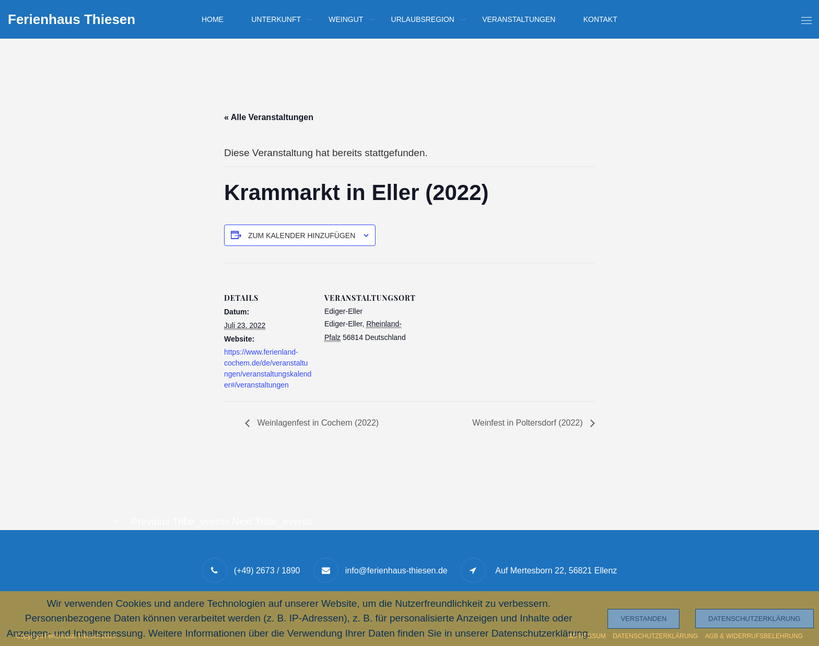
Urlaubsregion (422, 19)
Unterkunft (276, 19)
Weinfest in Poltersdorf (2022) (528, 422)
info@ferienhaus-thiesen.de (396, 570)
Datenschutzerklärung (754, 618)
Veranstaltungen (518, 19)
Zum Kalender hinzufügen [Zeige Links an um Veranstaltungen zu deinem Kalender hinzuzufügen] (301, 235)
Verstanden (643, 618)
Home (213, 19)
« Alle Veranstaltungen (268, 117)
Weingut (346, 19)
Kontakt (600, 19)
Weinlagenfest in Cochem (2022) (317, 422)
